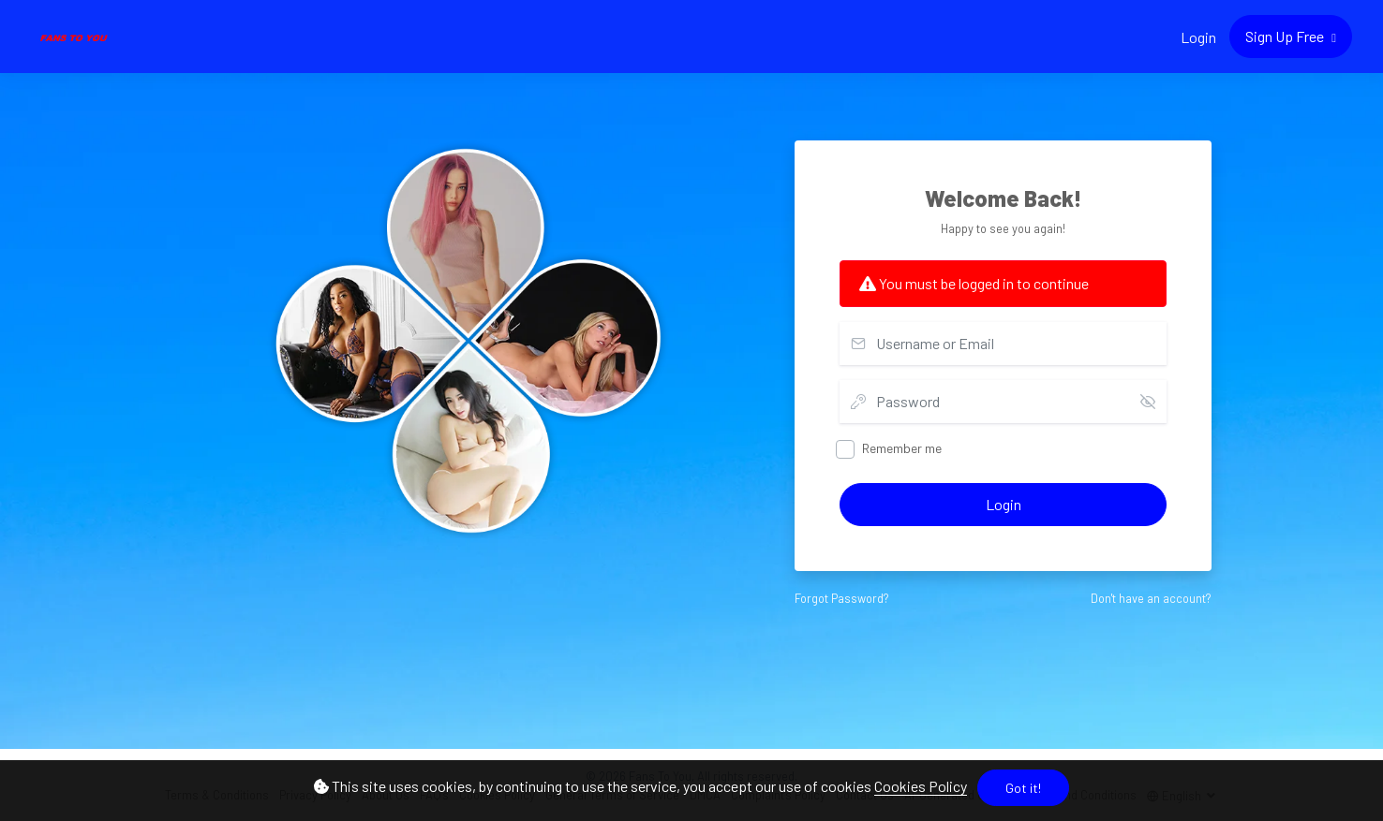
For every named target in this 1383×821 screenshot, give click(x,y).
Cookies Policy (920, 786)
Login (1198, 37)
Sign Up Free (1286, 36)
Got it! (1023, 788)
